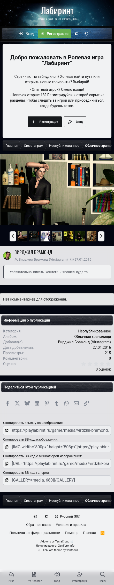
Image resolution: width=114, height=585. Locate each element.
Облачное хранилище (92, 337)
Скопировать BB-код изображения (30, 439)
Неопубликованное (94, 331)
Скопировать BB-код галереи (26, 473)
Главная (89, 533)
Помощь (71, 533)
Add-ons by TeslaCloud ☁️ (57, 541)
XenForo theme (52, 550)
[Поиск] (107, 34)
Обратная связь (38, 525)
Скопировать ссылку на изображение (33, 423)
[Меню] (8, 34)
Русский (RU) (67, 516)
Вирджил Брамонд (33, 259)
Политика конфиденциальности (35, 533)
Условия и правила (71, 525)
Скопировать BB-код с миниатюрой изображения (42, 456)
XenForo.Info (66, 545)
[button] (86, 34)
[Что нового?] (96, 34)
